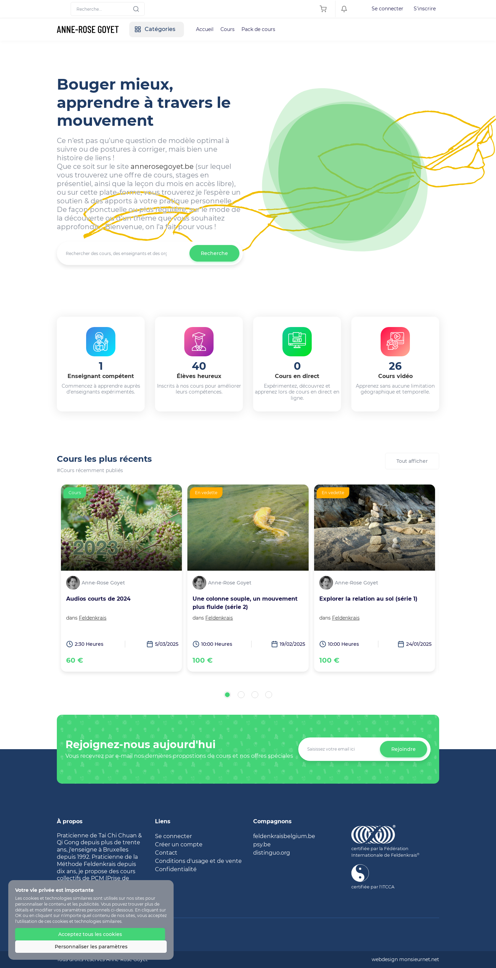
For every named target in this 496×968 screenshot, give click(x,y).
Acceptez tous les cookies (90, 934)
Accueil (205, 29)
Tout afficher (412, 461)
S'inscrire (425, 9)
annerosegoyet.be (162, 166)
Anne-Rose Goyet (103, 583)
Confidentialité (176, 869)
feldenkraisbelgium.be (284, 836)
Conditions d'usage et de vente (198, 861)
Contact (166, 852)
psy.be (262, 844)
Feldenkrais (92, 618)
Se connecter (387, 9)
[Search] (108, 9)
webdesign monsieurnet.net (405, 959)
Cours (227, 29)
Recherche (214, 253)
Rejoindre (403, 749)
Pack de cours (258, 29)
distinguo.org (271, 852)
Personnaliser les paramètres (91, 947)
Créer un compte (179, 844)
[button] (227, 694)
